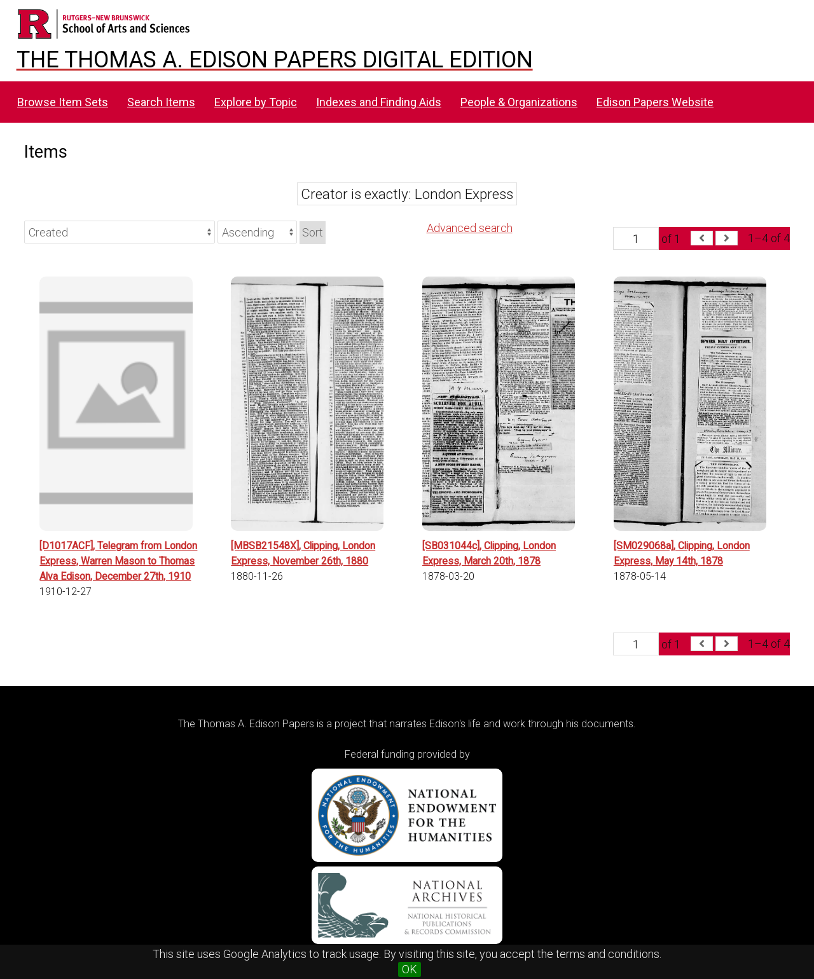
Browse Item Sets (62, 102)
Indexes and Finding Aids (378, 102)
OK (409, 969)
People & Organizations (518, 102)
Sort (312, 232)
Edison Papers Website (655, 102)
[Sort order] (257, 232)
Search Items (161, 102)
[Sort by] (119, 232)
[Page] (636, 238)
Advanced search (470, 228)
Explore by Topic (255, 102)
